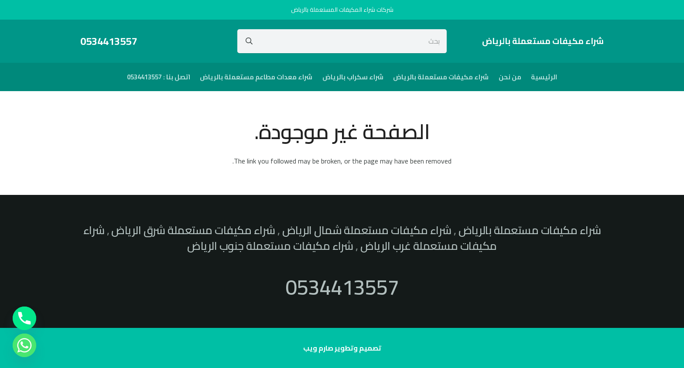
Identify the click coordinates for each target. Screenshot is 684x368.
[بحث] (342, 41)
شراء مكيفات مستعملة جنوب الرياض (270, 245)
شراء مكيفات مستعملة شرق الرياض (193, 230)
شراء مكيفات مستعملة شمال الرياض (366, 230)
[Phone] (24, 318)
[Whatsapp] (24, 345)
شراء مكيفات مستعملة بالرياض (529, 230)
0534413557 (342, 287)
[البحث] (249, 41)
